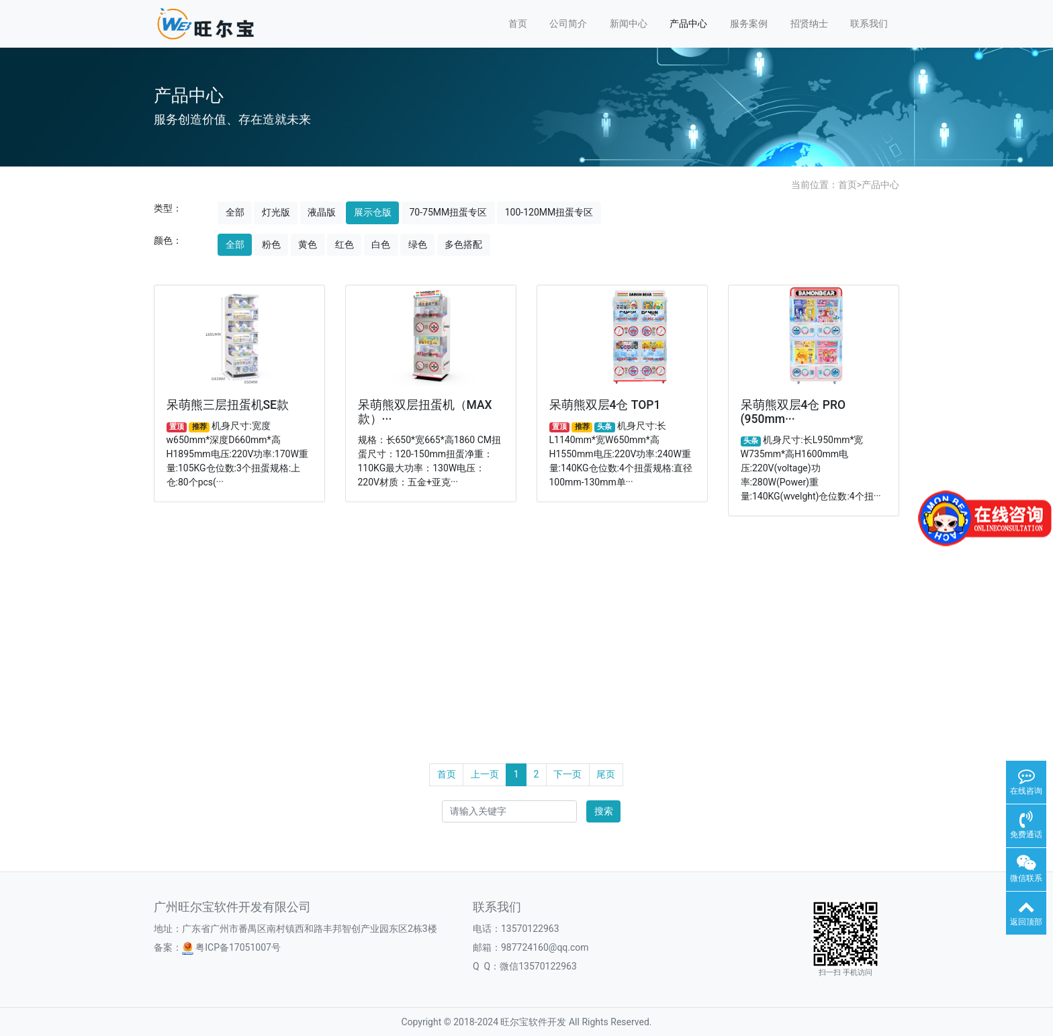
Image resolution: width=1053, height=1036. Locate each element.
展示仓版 (373, 212)
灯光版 (276, 212)
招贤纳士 (809, 23)
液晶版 (322, 212)
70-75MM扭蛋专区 (448, 212)
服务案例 (749, 23)
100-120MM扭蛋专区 (549, 212)
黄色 (307, 244)
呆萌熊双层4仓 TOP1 (605, 405)
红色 (344, 244)
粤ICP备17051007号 (231, 947)
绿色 (417, 244)
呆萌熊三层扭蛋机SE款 (228, 405)
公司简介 (568, 23)
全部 (235, 212)
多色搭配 (463, 244)
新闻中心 (628, 23)
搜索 (603, 811)
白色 (380, 244)
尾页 (605, 774)
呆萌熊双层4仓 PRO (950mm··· (793, 412)
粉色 (271, 244)
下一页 (567, 774)
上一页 (485, 774)
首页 (517, 23)
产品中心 (688, 23)
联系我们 (869, 23)
